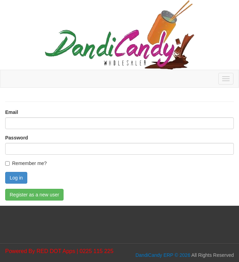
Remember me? (29, 163)
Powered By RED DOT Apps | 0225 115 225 (59, 251)
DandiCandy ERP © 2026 (162, 255)
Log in (16, 178)
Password (16, 137)
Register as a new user (34, 194)
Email (11, 112)
